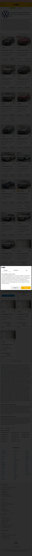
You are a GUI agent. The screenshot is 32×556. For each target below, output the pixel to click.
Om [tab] (26, 270)
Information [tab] (16, 270)
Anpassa (15, 287)
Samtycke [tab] (5, 270)
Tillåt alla (26, 287)
